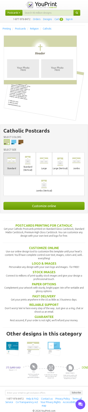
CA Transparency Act (27, 402)
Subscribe (76, 392)
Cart (57, 19)
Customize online (44, 206)
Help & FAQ (32, 398)
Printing (7, 28)
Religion (34, 28)
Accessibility (69, 402)
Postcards (20, 28)
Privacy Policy (62, 398)
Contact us (47, 398)
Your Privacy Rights (51, 402)
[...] (48, 13)
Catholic (47, 28)
